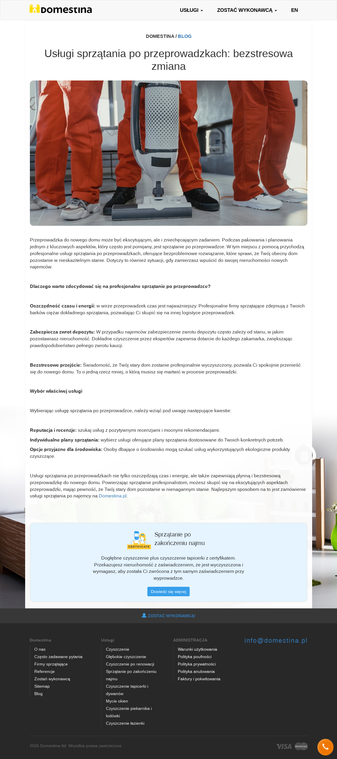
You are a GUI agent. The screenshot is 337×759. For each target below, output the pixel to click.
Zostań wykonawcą (52, 678)
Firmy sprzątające (51, 663)
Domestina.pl (113, 496)
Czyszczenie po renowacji (130, 663)
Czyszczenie (117, 649)
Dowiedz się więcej (168, 591)
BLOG (184, 36)
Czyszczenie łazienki (125, 723)
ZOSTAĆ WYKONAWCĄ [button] (247, 10)
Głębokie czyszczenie (126, 656)
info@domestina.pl (276, 640)
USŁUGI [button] (191, 10)
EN (294, 10)
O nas (40, 649)
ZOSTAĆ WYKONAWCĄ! (169, 615)
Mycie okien (117, 700)
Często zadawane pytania (58, 656)
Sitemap (42, 686)
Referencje (44, 671)
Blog (38, 693)
